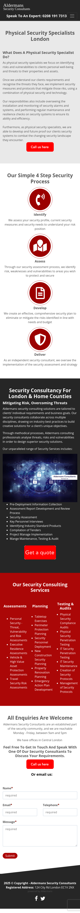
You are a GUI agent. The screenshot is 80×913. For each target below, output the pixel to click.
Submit (10, 856)
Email (7, 805)
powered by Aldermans (40, 891)
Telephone (51, 805)
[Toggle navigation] (72, 16)
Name (8, 788)
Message (10, 822)
